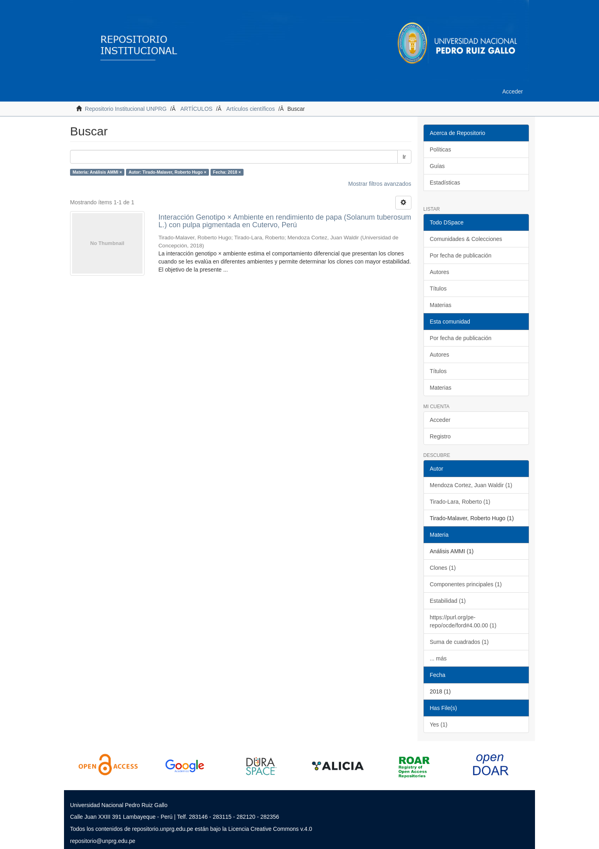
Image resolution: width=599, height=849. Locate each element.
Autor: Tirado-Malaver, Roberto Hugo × (167, 172)
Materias (441, 305)
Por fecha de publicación (461, 255)
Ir (404, 157)
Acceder (440, 420)
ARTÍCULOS (196, 109)
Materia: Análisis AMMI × (97, 172)
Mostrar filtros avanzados (379, 184)
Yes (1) (439, 724)
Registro (440, 436)
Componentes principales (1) (466, 584)
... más (438, 658)
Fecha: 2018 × (227, 172)
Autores (439, 272)
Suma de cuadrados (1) (459, 642)
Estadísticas (445, 182)
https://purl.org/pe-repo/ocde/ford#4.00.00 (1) (463, 621)
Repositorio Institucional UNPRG (126, 109)
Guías (437, 166)
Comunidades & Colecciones (466, 239)
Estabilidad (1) (448, 601)
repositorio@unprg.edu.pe (102, 841)
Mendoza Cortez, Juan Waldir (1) (471, 485)
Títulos (438, 288)
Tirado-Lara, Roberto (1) (460, 501)
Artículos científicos (250, 109)
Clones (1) (443, 568)
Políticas (440, 149)
